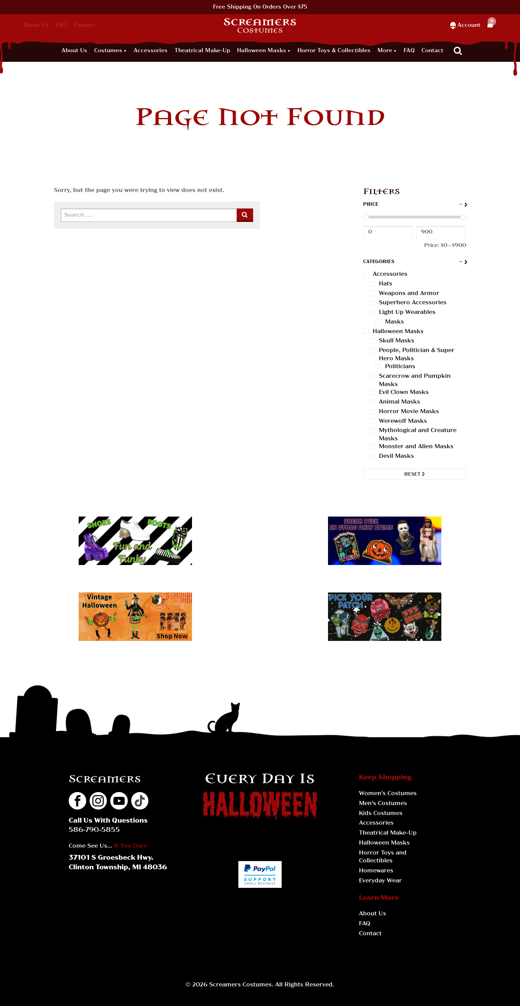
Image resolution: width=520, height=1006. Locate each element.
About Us (36, 25)
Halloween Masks (261, 51)
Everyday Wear (380, 881)
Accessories (151, 51)
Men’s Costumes (383, 803)
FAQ (61, 25)
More (384, 51)
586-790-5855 (94, 830)
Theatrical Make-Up (202, 51)
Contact (84, 25)
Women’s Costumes (388, 793)
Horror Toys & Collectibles (334, 51)
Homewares (376, 871)
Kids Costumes (381, 813)
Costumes (108, 51)
